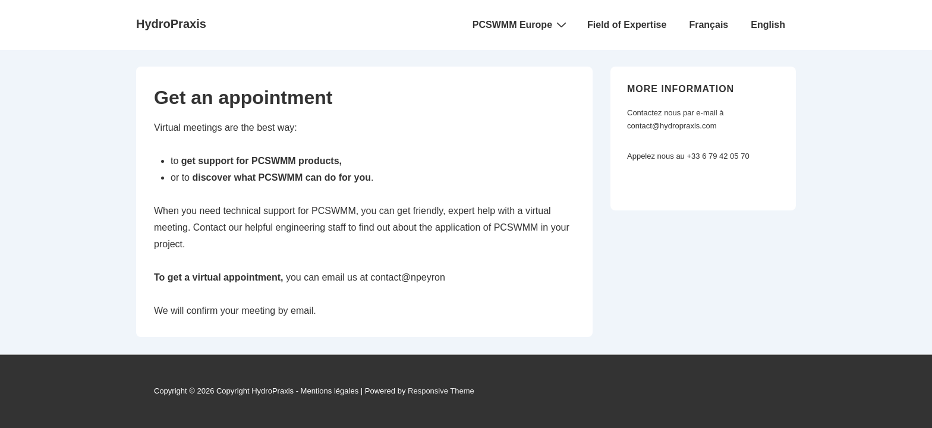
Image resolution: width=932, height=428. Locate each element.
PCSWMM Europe (521, 24)
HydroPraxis (171, 23)
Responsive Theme (441, 390)
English (768, 25)
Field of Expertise (626, 25)
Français (708, 25)
